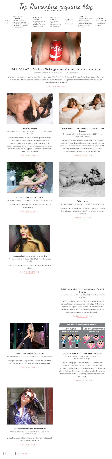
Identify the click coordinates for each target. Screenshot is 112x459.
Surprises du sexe (29, 128)
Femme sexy (73, 73)
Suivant (24, 453)
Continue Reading (56, 86)
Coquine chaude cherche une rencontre (30, 256)
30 (18, 453)
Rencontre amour (29, 434)
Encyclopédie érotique (82, 358)
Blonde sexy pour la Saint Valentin (29, 353)
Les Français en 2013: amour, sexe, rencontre (82, 353)
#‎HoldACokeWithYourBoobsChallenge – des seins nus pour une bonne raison (56, 69)
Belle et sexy (82, 201)
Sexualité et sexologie (82, 136)
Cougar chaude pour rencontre (29, 197)
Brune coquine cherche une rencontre (29, 428)
